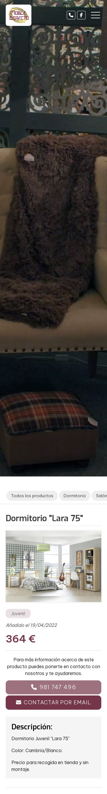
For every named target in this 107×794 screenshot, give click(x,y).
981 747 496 (57, 687)
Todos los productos (32, 495)
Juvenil (18, 613)
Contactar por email (57, 702)
